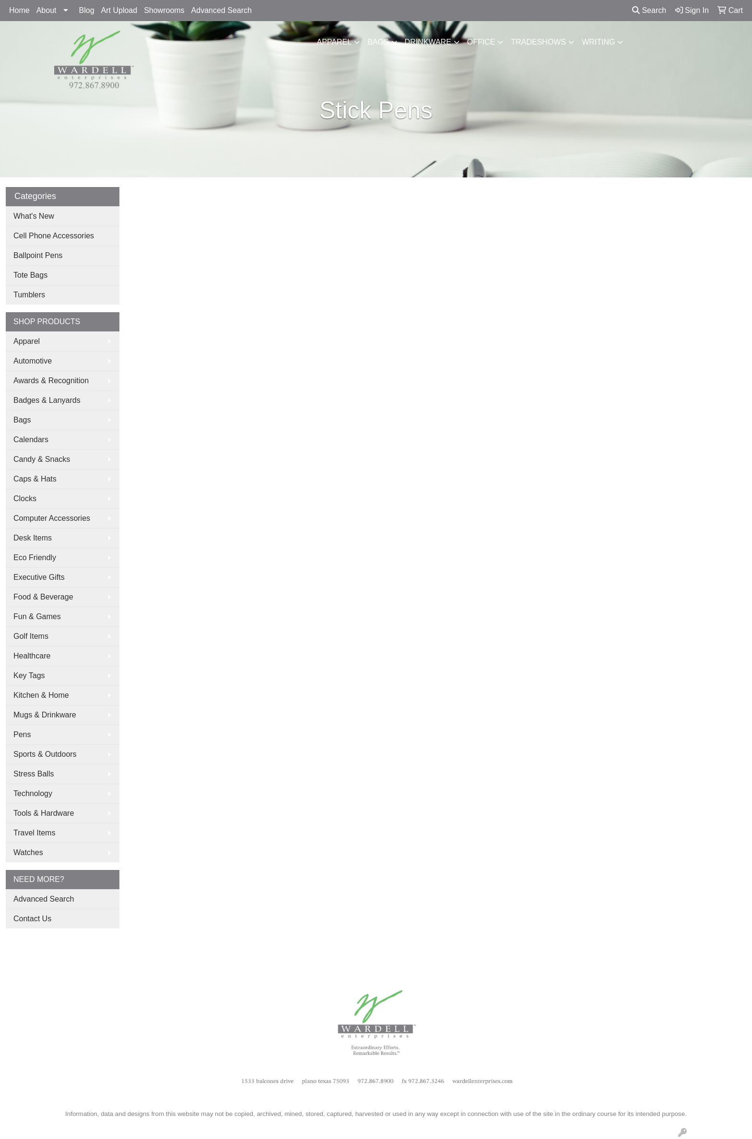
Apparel (334, 42)
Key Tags (29, 675)
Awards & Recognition (51, 380)
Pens (22, 734)
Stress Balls (33, 774)
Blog (86, 10)
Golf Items (30, 636)
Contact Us (32, 919)
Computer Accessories (51, 518)
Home (19, 10)
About (46, 10)
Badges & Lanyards (47, 400)
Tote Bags (30, 275)
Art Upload (119, 10)
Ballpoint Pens (37, 255)
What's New (33, 216)
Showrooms (164, 10)
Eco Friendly (34, 557)
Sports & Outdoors (45, 754)
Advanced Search (221, 10)
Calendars (30, 439)
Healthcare (31, 656)
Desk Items (32, 538)
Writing (598, 42)
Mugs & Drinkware (44, 715)
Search (649, 10)
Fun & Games (37, 616)
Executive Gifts (39, 577)
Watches (28, 852)
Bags (377, 42)
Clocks (24, 498)
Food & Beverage (43, 597)
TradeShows (538, 42)
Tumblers (29, 295)
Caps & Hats (35, 479)
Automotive (32, 361)
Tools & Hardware (43, 813)
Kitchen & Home (41, 695)
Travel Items (34, 833)
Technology (32, 793)
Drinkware (428, 42)
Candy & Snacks (41, 459)
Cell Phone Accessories (53, 236)
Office (481, 42)
